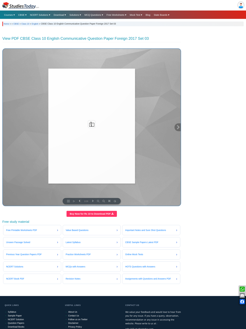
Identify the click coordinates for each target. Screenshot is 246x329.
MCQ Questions (92, 15)
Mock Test (135, 15)
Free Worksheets (115, 15)
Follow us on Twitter (78, 319)
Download (59, 15)
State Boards (160, 15)
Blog (148, 15)
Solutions (74, 15)
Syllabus (12, 312)
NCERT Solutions (39, 15)
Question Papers (16, 323)
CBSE (21, 15)
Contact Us (73, 315)
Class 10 (25, 24)
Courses (8, 15)
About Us (72, 312)
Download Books (16, 327)
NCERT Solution (16, 319)
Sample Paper (15, 315)
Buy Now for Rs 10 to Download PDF (92, 213)
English (35, 24)
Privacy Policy (75, 327)
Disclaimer (73, 323)
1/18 (86, 201)
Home (6, 24)
